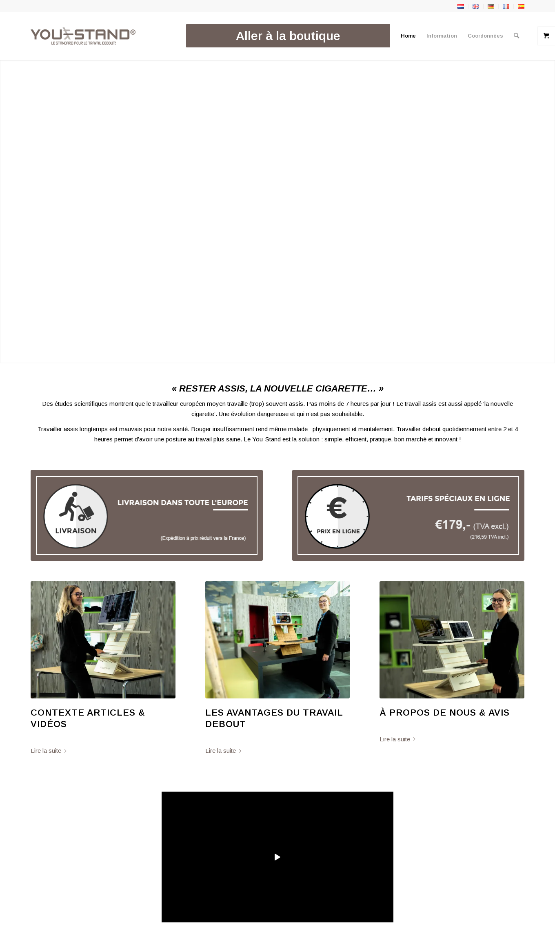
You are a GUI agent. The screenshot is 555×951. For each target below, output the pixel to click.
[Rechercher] (516, 36)
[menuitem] (288, 36)
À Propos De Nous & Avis (445, 712)
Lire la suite (50, 750)
